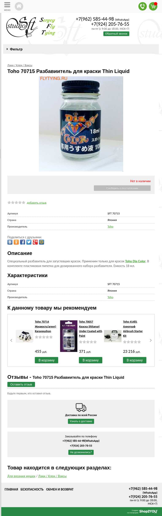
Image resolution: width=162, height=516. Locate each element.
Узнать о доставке (81, 421)
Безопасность (31, 489)
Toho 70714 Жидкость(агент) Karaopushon (45, 326)
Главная (11, 489)
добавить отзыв (36, 203)
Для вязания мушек (21, 476)
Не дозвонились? (81, 452)
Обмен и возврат (60, 489)
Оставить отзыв (21, 384)
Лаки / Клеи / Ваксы (52, 476)
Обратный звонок (116, 33)
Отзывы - (65, 377)
